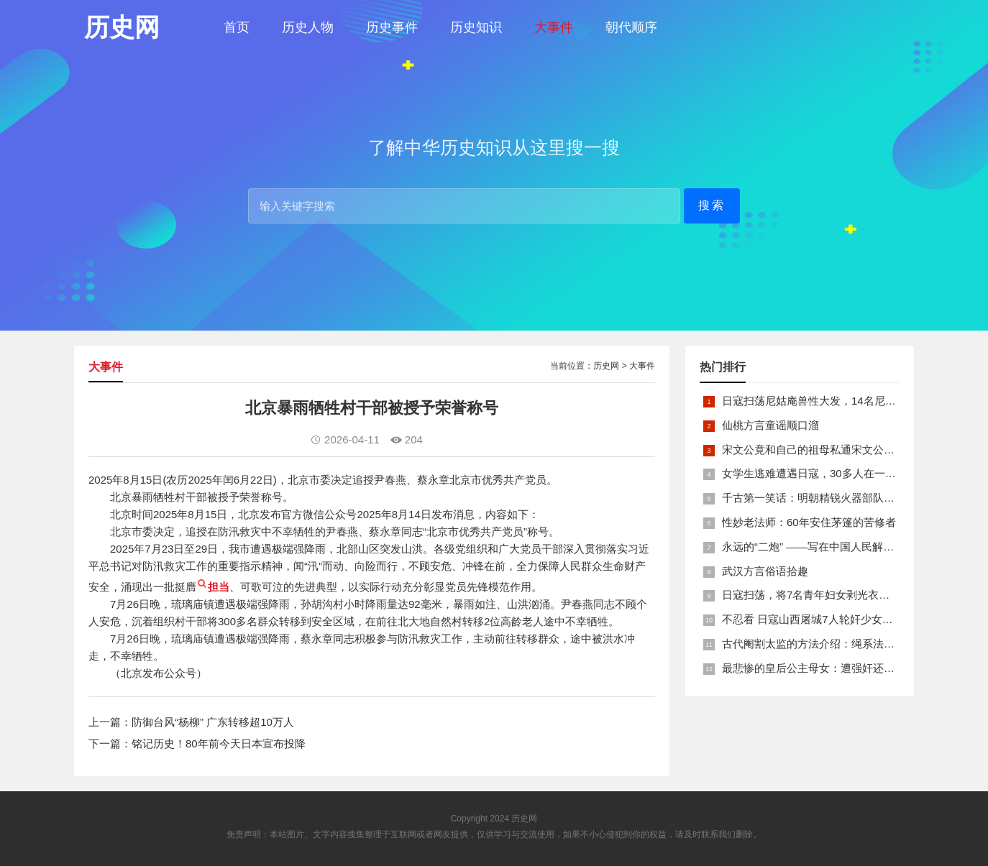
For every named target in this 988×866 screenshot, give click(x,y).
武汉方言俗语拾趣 (765, 571)
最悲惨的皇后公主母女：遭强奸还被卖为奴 (824, 668)
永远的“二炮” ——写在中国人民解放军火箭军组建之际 (851, 546)
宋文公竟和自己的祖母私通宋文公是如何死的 (830, 449)
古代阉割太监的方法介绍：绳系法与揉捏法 (824, 643)
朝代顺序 (631, 27)
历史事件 (392, 27)
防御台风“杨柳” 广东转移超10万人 (213, 722)
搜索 (712, 205)
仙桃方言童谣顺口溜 (770, 425)
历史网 (606, 366)
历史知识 (476, 27)
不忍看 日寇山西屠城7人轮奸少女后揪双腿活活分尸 (845, 619)
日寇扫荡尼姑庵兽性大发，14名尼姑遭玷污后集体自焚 (852, 401)
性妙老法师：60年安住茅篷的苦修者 (809, 522)
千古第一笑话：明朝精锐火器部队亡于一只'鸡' (832, 498)
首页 (237, 27)
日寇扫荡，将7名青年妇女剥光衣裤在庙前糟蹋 (832, 595)
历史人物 (308, 27)
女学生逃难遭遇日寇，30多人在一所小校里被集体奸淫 (852, 473)
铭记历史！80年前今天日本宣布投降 (219, 743)
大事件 (553, 27)
